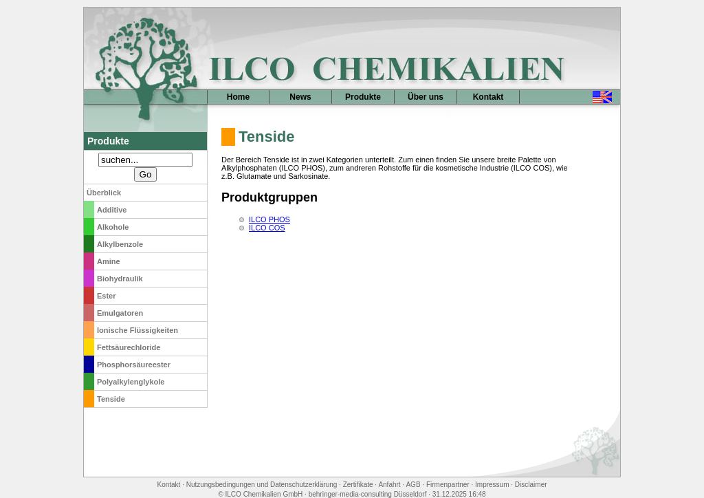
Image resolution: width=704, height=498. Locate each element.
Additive (111, 210)
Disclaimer (531, 484)
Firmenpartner (448, 484)
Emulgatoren (120, 313)
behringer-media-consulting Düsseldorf (368, 494)
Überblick (104, 192)
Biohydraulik (120, 278)
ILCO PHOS (269, 219)
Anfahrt (389, 484)
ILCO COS (267, 228)
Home (238, 97)
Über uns (425, 97)
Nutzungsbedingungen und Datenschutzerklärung (262, 484)
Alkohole (113, 227)
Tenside (111, 399)
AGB (413, 484)
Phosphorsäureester (133, 364)
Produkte (363, 97)
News (300, 97)
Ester (106, 296)
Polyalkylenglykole (130, 382)
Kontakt (488, 97)
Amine (108, 261)
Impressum (492, 484)
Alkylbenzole (120, 244)
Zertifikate (358, 484)
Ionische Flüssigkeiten (137, 330)
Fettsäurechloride (128, 347)
